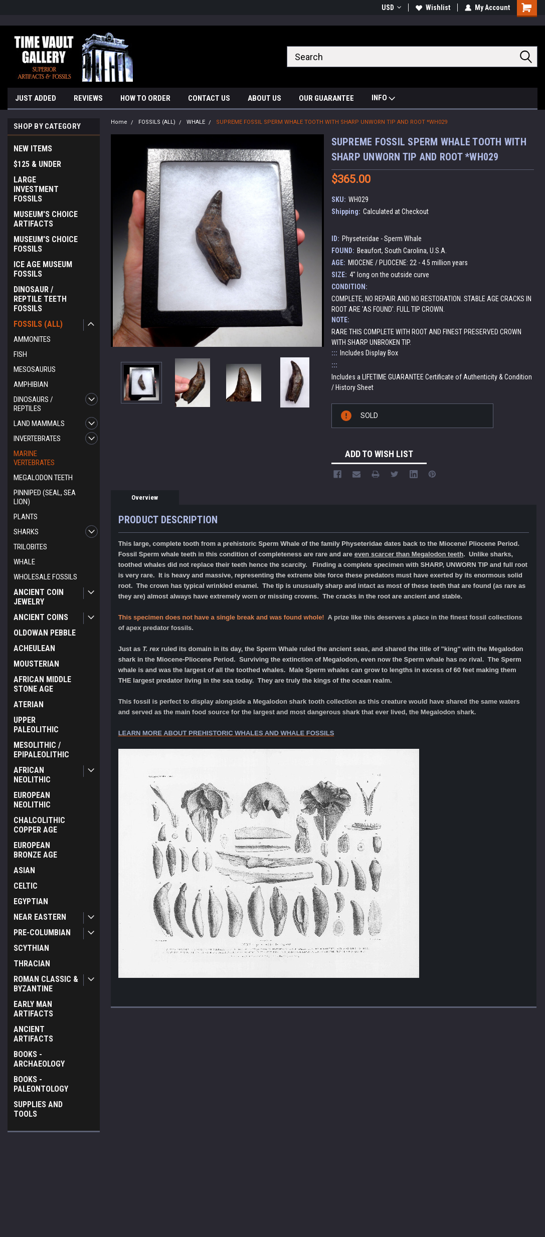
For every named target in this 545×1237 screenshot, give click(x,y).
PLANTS (26, 516)
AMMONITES (32, 339)
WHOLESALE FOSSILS (45, 576)
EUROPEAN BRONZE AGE (35, 850)
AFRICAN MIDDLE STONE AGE (42, 684)
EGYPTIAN (31, 901)
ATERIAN (29, 704)
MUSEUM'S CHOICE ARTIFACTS (46, 219)
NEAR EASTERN (40, 917)
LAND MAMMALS (39, 423)
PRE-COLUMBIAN (42, 932)
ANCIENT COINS (41, 617)
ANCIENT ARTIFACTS (33, 1034)
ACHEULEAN (34, 648)
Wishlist (433, 8)
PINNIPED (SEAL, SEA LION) (45, 497)
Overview (144, 497)
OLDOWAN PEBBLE (45, 633)
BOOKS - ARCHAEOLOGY (39, 1059)
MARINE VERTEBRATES (34, 458)
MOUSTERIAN (36, 664)
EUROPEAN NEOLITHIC (32, 799)
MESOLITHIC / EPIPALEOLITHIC (41, 749)
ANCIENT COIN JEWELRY (39, 596)
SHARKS (26, 531)
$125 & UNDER (37, 164)
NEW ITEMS (33, 148)
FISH (20, 354)
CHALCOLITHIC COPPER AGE (39, 825)
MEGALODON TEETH (43, 477)
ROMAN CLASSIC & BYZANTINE (46, 983)
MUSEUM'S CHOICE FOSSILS (46, 244)
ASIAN (24, 870)
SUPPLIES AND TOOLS (38, 1109)
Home (119, 122)
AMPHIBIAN (31, 384)
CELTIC (26, 886)
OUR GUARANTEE (326, 98)
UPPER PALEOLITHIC (36, 724)
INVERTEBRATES (37, 438)
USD (391, 8)
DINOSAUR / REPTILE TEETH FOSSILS (40, 299)
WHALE (24, 561)
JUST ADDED (35, 98)
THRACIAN (32, 963)
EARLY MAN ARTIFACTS (33, 1008)
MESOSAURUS (35, 369)
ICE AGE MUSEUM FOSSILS (43, 269)
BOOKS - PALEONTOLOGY (41, 1084)
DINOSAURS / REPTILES (33, 404)
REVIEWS (88, 98)
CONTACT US (209, 98)
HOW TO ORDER (145, 98)
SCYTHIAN (31, 948)
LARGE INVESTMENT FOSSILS (36, 189)
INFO (383, 99)
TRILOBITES (30, 546)
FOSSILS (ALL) (38, 324)
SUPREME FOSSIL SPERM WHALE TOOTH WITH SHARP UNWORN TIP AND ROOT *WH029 (331, 122)
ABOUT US (264, 98)
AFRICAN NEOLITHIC (32, 774)
